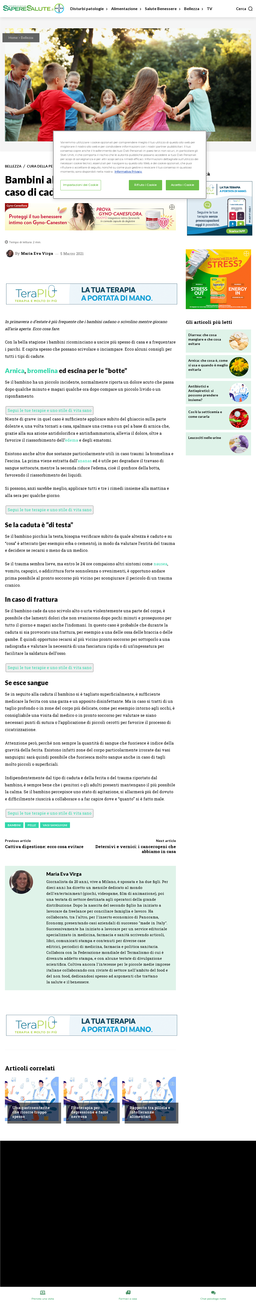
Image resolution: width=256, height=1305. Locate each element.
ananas (85, 460)
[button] (244, 8)
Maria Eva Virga (37, 253)
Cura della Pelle (42, 166)
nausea (160, 563)
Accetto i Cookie (182, 185)
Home (13, 37)
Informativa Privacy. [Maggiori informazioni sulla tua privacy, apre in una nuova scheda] (128, 171)
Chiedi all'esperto (27, 1098)
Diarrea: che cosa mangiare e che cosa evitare (204, 339)
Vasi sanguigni (55, 825)
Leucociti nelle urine (204, 437)
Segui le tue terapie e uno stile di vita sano (49, 410)
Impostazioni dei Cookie (80, 185)
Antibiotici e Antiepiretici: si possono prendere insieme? (203, 393)
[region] (129, 165)
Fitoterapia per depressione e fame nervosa (89, 1112)
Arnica (14, 371)
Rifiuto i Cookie (145, 185)
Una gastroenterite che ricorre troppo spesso (31, 1112)
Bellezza (27, 37)
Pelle (32, 825)
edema (71, 440)
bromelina (42, 371)
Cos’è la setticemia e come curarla (205, 414)
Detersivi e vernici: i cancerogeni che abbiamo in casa (135, 849)
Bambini (14, 825)
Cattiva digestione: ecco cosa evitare (44, 846)
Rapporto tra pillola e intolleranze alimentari (150, 1112)
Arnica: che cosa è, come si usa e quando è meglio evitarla (208, 364)
